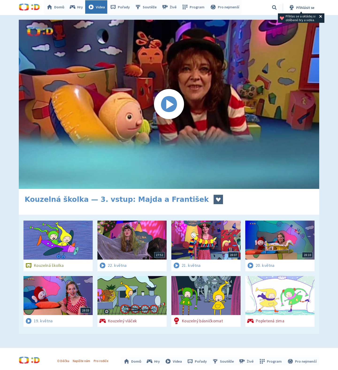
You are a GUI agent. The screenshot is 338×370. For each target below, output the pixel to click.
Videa (97, 7)
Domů (56, 7)
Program (193, 7)
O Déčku (64, 360)
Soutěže (147, 7)
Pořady (121, 7)
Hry (77, 7)
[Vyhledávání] (274, 7)
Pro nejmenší (225, 7)
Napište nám (82, 360)
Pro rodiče (101, 360)
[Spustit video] (169, 104)
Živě (170, 7)
